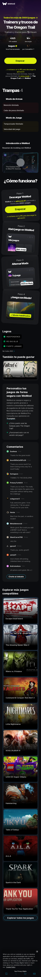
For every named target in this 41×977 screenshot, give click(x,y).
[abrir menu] (37, 3)
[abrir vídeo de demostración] (20, 162)
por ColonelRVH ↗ (28, 49)
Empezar (20, 61)
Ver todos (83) (7, 351)
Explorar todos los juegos (20, 918)
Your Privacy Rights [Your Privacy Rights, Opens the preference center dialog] (20, 971)
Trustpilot (11, 418)
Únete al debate (16, 576)
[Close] (37, 951)
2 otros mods (24, 76)
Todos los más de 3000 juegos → (20, 17)
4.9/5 (12, 38)
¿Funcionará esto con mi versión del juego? (19, 433)
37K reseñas (13, 41)
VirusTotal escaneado (13, 49)
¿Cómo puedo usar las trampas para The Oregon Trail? (19, 426)
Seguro (12, 46)
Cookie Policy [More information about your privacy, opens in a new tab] (10, 967)
